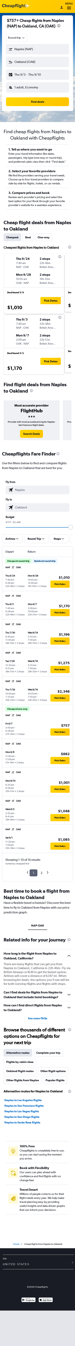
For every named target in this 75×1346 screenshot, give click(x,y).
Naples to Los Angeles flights (23, 1100)
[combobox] (16, 38)
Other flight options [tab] (53, 1071)
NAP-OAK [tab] (37, 925)
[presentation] (59, 25)
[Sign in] (61, 8)
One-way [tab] (44, 237)
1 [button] (33, 873)
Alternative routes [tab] (17, 1052)
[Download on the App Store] (46, 1300)
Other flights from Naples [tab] (22, 1080)
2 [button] (41, 873)
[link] (31, 434)
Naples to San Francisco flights (24, 1105)
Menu (69, 6)
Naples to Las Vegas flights (21, 1111)
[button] (37, 49)
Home (16, 1244)
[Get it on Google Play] (28, 1300)
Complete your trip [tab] (48, 1052)
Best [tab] (28, 237)
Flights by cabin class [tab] (19, 1062)
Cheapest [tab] (12, 237)
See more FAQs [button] (37, 1018)
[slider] (70, 527)
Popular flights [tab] (55, 1080)
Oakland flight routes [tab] (20, 1071)
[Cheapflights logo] (15, 6)
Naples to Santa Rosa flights (22, 1122)
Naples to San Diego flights (21, 1116)
